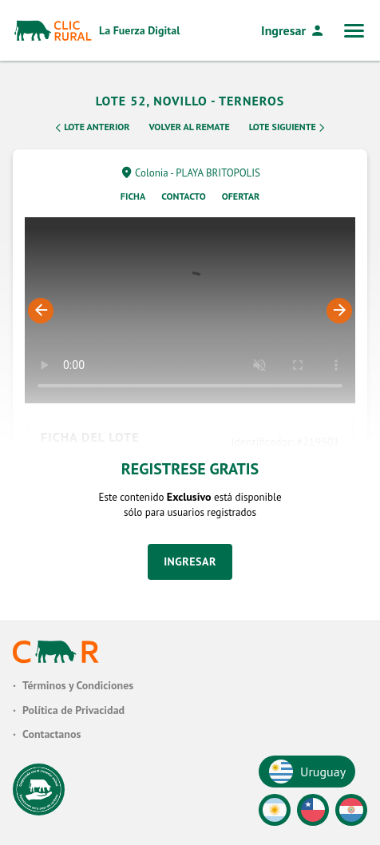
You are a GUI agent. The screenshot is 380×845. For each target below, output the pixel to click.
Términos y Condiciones (77, 685)
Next (339, 310)
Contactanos (51, 734)
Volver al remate (189, 127)
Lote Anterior (91, 127)
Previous (40, 310)
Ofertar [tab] (240, 196)
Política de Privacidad (73, 710)
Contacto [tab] (183, 196)
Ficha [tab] (133, 196)
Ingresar (293, 30)
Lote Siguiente (288, 127)
